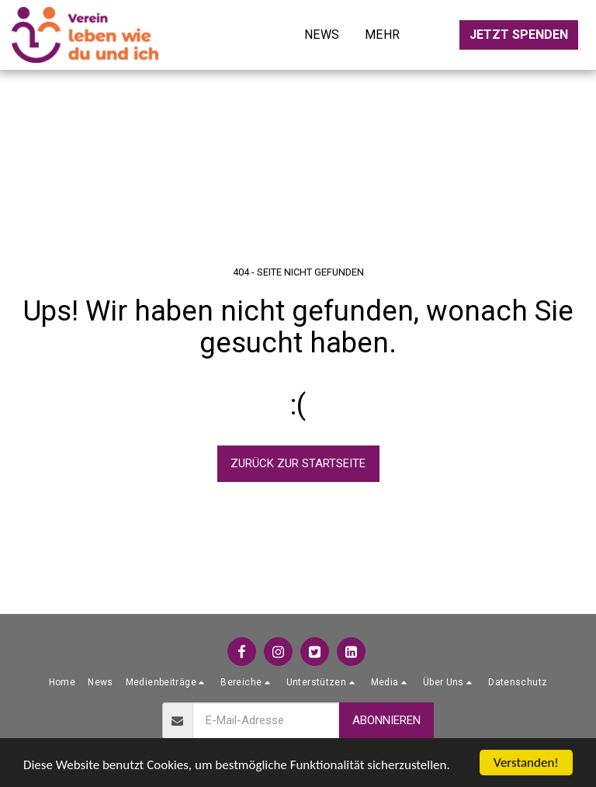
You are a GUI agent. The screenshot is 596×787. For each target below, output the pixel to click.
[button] (167, 682)
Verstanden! (526, 762)
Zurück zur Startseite (298, 463)
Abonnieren (386, 720)
